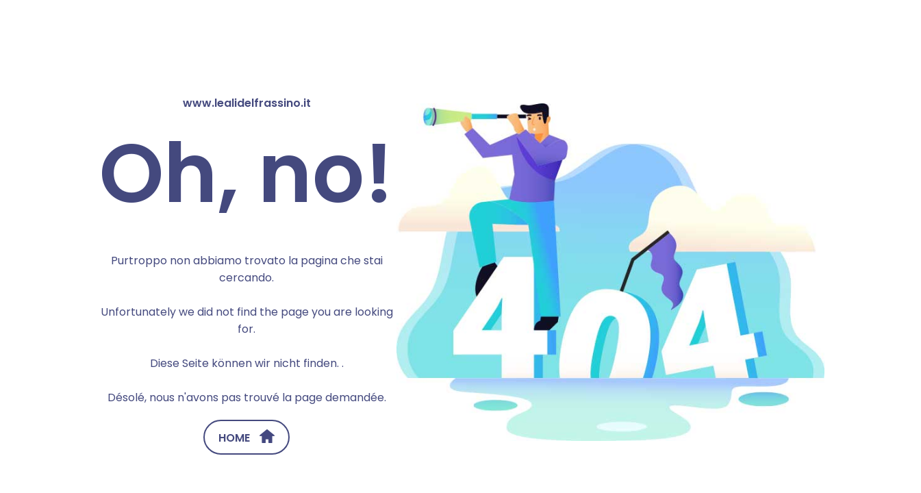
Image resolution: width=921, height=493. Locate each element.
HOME (246, 437)
